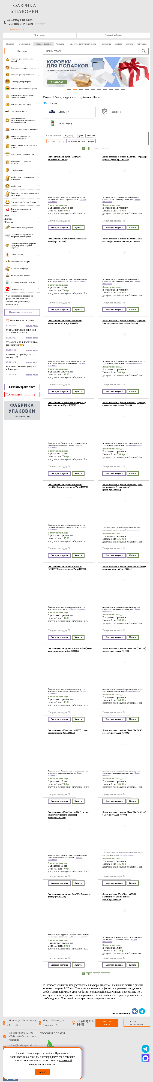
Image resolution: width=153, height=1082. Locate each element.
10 (123, 89)
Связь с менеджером (136, 1022)
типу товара (69, 135)
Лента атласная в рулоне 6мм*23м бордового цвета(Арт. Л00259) (69, 895)
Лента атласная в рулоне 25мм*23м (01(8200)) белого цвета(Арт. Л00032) (124, 813)
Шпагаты (8, 222)
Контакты (39, 35)
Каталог (22, 51)
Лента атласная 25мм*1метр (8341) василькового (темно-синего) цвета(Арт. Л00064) (119, 897)
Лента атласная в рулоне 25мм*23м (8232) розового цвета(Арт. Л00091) (122, 731)
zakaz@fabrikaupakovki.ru (22, 1045)
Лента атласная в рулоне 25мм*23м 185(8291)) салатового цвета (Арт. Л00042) (124, 567)
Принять (42, 1072)
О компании (24, 44)
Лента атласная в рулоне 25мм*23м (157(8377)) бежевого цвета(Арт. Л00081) (67, 567)
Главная (10, 44)
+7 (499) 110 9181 (20, 20)
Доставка (106, 44)
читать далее (32, 325)
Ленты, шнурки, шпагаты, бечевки (73, 97)
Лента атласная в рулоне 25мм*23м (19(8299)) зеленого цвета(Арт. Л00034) (124, 649)
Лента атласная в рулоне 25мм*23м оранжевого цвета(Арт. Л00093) (65, 322)
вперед (96, 149)
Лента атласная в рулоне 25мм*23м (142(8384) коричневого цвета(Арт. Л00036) (70, 649)
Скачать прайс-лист (22, 386)
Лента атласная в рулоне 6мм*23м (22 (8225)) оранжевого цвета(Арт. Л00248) (123, 403)
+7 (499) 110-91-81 (86, 1023)
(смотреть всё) (27, 313)
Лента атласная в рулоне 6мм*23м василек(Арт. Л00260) (64, 158)
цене (81, 135)
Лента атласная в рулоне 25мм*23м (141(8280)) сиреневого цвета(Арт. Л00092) (68, 485)
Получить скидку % (59, 220)
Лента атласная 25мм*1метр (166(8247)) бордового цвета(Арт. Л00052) (67, 403)
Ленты (7, 215)
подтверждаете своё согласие (57, 1056)
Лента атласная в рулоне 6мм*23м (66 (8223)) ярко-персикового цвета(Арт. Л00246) (123, 322)
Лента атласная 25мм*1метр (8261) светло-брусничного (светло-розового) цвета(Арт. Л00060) (68, 815)
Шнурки (8, 219)
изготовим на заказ (76, 141)
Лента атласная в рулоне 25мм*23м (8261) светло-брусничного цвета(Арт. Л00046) (122, 240)
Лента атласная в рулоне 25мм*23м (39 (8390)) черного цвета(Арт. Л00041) (124, 158)
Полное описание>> (78, 281)
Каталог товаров (44, 44)
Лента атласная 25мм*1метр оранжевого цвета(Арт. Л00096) (67, 240)
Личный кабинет (113, 35)
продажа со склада (56, 141)
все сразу (105, 149)
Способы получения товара (83, 44)
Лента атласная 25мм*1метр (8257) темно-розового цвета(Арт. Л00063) (68, 731)
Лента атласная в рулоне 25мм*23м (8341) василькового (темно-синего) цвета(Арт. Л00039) (122, 487)
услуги (91, 141)
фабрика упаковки (24, 8)
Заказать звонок (17, 29)
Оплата (118, 44)
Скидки (60, 44)
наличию (91, 135)
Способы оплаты (52, 1033)
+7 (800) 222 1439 (20, 24)
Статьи (129, 44)
